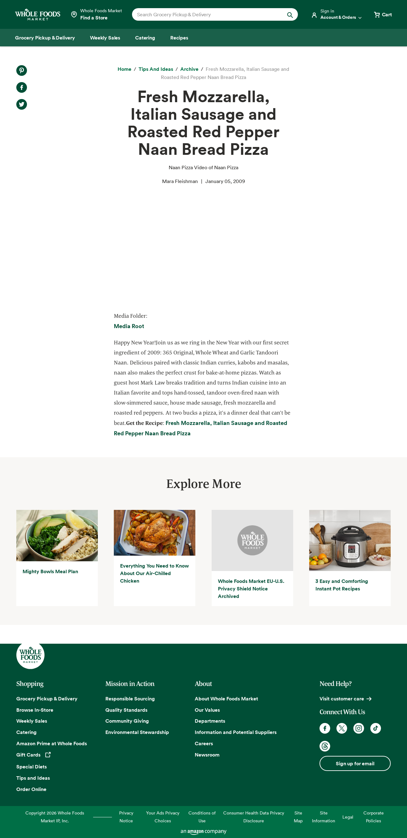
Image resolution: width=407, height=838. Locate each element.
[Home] (124, 69)
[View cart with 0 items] (382, 14)
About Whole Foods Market (226, 698)
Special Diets (31, 766)
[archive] (189, 69)
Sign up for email (355, 763)
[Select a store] (96, 14)
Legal (347, 817)
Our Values (207, 709)
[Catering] (145, 37)
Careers (204, 743)
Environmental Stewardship (137, 732)
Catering (26, 732)
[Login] (336, 14)
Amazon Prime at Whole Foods (51, 743)
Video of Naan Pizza (201, 247)
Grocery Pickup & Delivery (46, 698)
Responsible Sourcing (130, 698)
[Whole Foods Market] (37, 14)
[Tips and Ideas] (156, 69)
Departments (210, 720)
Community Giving (127, 720)
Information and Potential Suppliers (236, 732)
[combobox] (207, 14)
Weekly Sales (31, 720)
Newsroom (207, 754)
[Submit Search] (290, 14)
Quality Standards (126, 709)
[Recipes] (179, 37)
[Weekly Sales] (105, 37)
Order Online (31, 789)
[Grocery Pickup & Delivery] (45, 37)
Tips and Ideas (33, 777)
